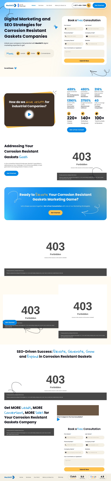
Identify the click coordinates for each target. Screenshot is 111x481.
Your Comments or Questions (73, 456)
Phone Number (69, 441)
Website (87, 449)
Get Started (99, 5)
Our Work (49, 5)
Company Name (69, 449)
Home (33, 5)
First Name (67, 434)
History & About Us (60, 5)
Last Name (88, 434)
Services (40, 5)
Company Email (90, 441)
